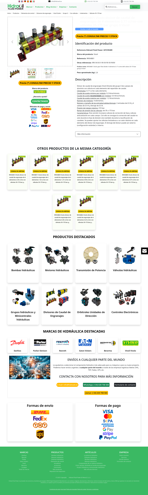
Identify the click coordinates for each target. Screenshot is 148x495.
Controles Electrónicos (125, 312)
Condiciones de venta (55, 489)
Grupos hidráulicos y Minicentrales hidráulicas (23, 315)
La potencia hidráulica (90, 455)
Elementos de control (27, 13)
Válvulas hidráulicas (125, 270)
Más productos (57, 469)
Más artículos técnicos (90, 469)
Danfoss (17, 350)
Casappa (24, 467)
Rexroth (62, 350)
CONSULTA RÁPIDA (17, 171)
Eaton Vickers (85, 350)
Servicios (124, 457)
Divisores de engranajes (43, 13)
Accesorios (57, 465)
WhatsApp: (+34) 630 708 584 (96, 385)
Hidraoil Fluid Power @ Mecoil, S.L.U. (80, 477)
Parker (24, 459)
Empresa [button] (62, 7)
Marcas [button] (29, 7)
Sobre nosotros (124, 455)
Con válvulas (74, 13)
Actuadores (57, 463)
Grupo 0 (65, 13)
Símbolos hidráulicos (90, 457)
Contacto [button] (73, 7)
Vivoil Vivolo (57, 13)
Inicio (9, 13)
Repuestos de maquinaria (57, 471)
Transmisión (57, 467)
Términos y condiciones (93, 489)
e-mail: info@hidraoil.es (67, 385)
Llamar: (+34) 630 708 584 (96, 393)
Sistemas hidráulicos (57, 459)
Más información (83, 134)
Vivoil (24, 463)
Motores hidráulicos (57, 270)
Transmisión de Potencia (91, 270)
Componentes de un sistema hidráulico (90, 463)
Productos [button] (39, 7)
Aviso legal (63, 489)
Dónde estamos (124, 459)
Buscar (135, 7)
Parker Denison (40, 350)
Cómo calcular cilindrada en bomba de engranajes (90, 465)
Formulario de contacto (125, 385)
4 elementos (83, 13)
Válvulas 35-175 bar (96, 13)
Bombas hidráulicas (23, 270)
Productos (16, 13)
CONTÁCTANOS (40, 101)
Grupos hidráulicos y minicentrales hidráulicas (91, 467)
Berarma (108, 350)
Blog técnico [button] (51, 7)
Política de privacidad (71, 489)
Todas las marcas (24, 469)
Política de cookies (81, 489)
